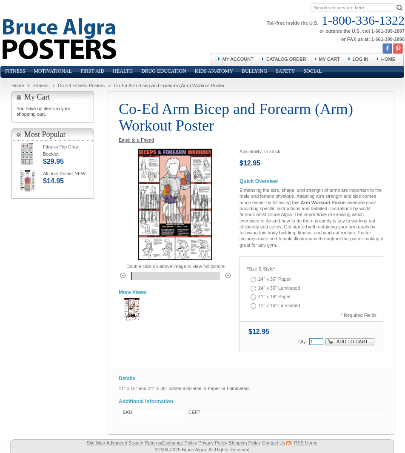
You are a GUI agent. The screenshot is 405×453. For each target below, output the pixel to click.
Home (388, 59)
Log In (360, 59)
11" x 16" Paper (274, 296)
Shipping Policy (245, 442)
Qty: (302, 341)
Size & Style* (260, 268)
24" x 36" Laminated (279, 288)
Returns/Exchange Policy (171, 442)
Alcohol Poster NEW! (65, 173)
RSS (299, 442)
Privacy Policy (212, 442)
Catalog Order (286, 59)
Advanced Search (124, 442)
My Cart (329, 59)
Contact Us (273, 442)
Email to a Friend (136, 139)
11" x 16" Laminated (279, 305)
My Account (238, 59)
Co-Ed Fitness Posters (81, 85)
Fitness (40, 85)
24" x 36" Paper (274, 279)
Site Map (96, 442)
